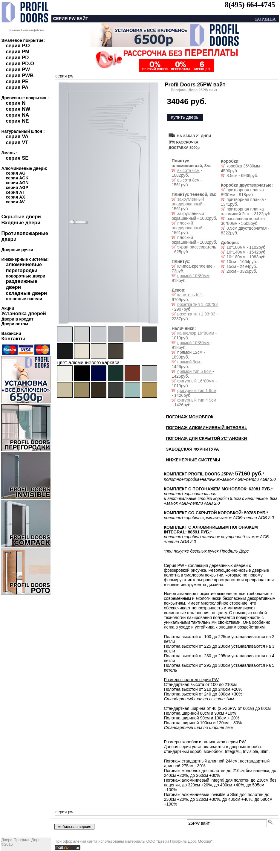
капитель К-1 (189, 294)
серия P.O (18, 45)
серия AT (15, 192)
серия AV (15, 201)
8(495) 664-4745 (250, 5)
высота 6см (188, 170)
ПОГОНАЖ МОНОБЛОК (189, 416)
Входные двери (20, 222)
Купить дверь (184, 117)
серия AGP (17, 187)
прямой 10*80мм (193, 275)
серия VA (17, 136)
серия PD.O (20, 63)
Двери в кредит (17, 319)
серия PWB (19, 75)
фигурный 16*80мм (195, 381)
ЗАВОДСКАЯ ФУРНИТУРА (192, 449)
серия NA (17, 115)
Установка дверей (23, 313)
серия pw (64, 76)
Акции (7, 308)
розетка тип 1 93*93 (196, 314)
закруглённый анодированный (188, 201)
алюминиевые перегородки (24, 267)
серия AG (15, 173)
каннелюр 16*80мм (195, 333)
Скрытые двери (21, 216)
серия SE (17, 158)
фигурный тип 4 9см (196, 400)
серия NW (18, 109)
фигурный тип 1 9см (196, 390)
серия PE (17, 81)
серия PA (17, 87)
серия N (15, 103)
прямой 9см (189, 361)
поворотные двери (25, 276)
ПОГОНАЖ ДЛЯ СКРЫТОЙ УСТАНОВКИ (206, 438)
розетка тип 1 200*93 (197, 304)
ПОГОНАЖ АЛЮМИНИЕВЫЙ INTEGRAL (206, 427)
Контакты (13, 338)
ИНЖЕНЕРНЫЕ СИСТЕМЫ (193, 459)
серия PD (17, 57)
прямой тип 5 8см (194, 371)
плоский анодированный (187, 225)
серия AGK (17, 178)
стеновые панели (24, 298)
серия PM (17, 51)
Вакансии (11, 333)
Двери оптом (14, 323)
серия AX (15, 197)
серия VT (17, 142)
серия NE (17, 121)
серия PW (18, 69)
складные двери (26, 293)
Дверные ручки (17, 249)
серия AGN (17, 182)
